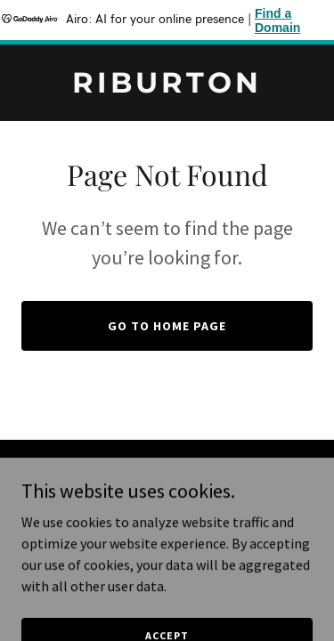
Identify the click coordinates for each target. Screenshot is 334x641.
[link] (167, 87)
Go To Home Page (167, 326)
